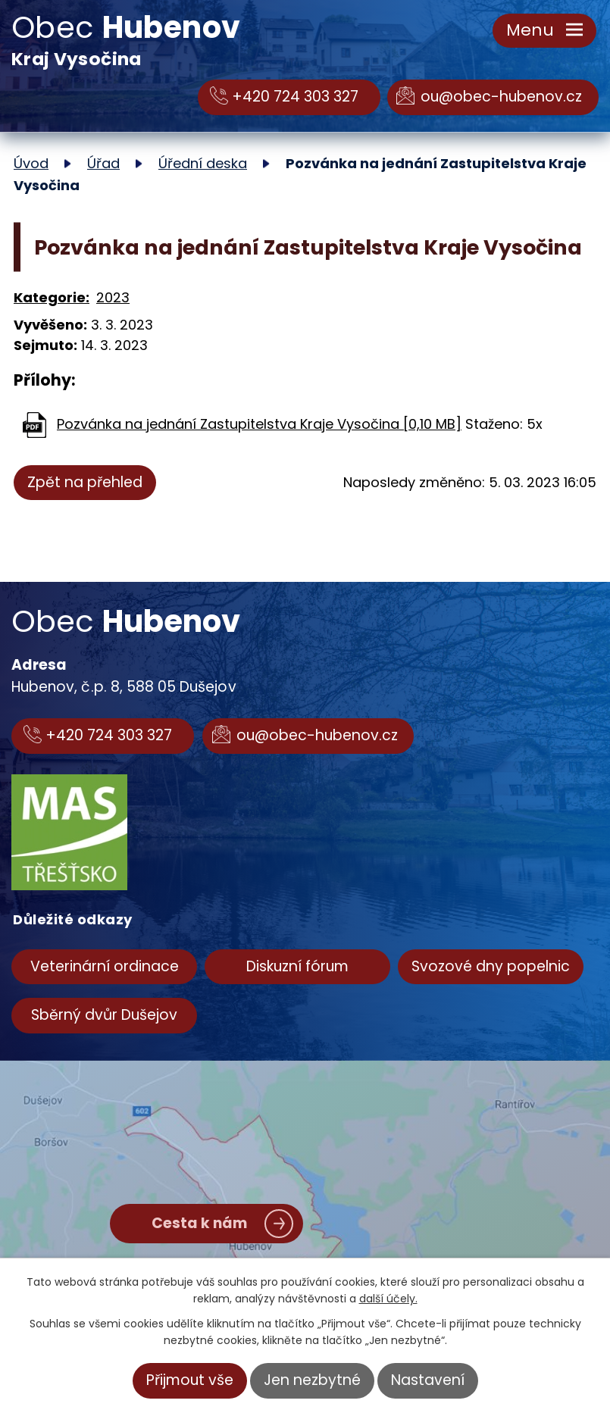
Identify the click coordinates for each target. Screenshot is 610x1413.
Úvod (31, 163)
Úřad (103, 163)
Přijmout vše (189, 1380)
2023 (113, 297)
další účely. (388, 1298)
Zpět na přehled (84, 482)
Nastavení (428, 1380)
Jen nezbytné (312, 1380)
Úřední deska (202, 163)
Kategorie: (51, 297)
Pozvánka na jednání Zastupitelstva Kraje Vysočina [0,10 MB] (259, 423)
